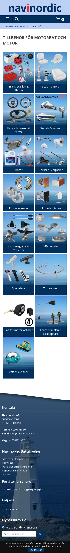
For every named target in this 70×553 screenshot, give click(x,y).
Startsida (11, 26)
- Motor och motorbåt (30, 26)
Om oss (6, 474)
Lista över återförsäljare (15, 459)
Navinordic (12, 509)
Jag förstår (36, 550)
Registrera (11, 527)
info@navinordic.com (22, 433)
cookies (24, 543)
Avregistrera (30, 527)
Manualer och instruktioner (17, 466)
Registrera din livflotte (14, 470)
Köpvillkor (7, 462)
